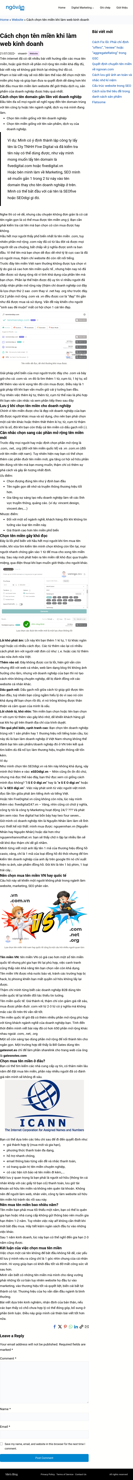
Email (5, 1427)
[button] (54, 1327)
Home (4, 20)
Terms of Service (65, 1474)
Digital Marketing (82, 7)
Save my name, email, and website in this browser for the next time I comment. (45, 1446)
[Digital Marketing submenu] (93, 8)
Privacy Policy (48, 1474)
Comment (8, 1358)
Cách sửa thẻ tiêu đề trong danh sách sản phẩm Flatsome (111, 96)
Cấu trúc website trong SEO (111, 86)
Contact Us (80, 1474)
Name (5, 1409)
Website (17, 20)
